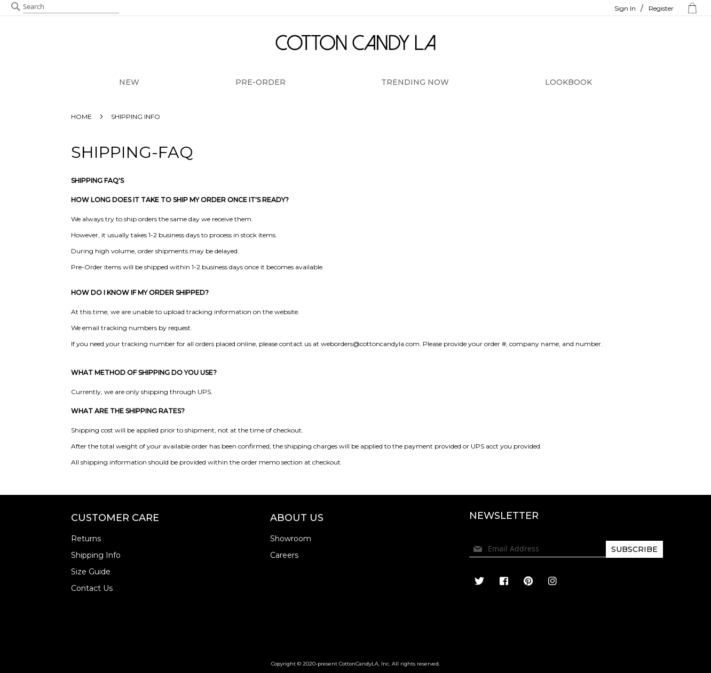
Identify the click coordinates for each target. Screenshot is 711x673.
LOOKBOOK (568, 82)
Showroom (290, 538)
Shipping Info (96, 555)
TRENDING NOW (415, 82)
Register (661, 8)
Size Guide (90, 571)
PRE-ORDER (260, 82)
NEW (129, 82)
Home (82, 117)
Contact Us (92, 588)
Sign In (625, 8)
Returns (86, 538)
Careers (284, 555)
